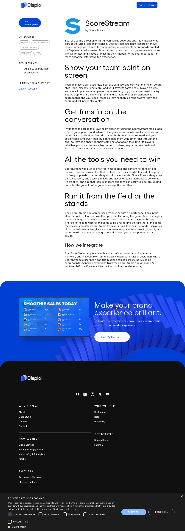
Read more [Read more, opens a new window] (73, 509)
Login (98, 445)
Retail (37, 52)
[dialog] (92, 512)
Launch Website (28, 88)
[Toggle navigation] (163, 5)
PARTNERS (26, 471)
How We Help (29, 438)
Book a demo (147, 4)
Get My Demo (112, 336)
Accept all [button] (134, 512)
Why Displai (28, 406)
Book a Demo (101, 440)
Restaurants (100, 412)
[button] (62, 527)
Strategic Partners (28, 482)
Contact (23, 426)
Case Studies (26, 417)
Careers (23, 421)
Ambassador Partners (30, 477)
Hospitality (25, 52)
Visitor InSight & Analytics (32, 454)
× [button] (181, 496)
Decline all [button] (161, 512)
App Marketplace (29, 23)
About (22, 412)
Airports (24, 42)
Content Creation (28, 47)
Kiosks (22, 459)
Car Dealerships (40, 42)
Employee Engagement (31, 449)
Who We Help (104, 406)
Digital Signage (26, 445)
